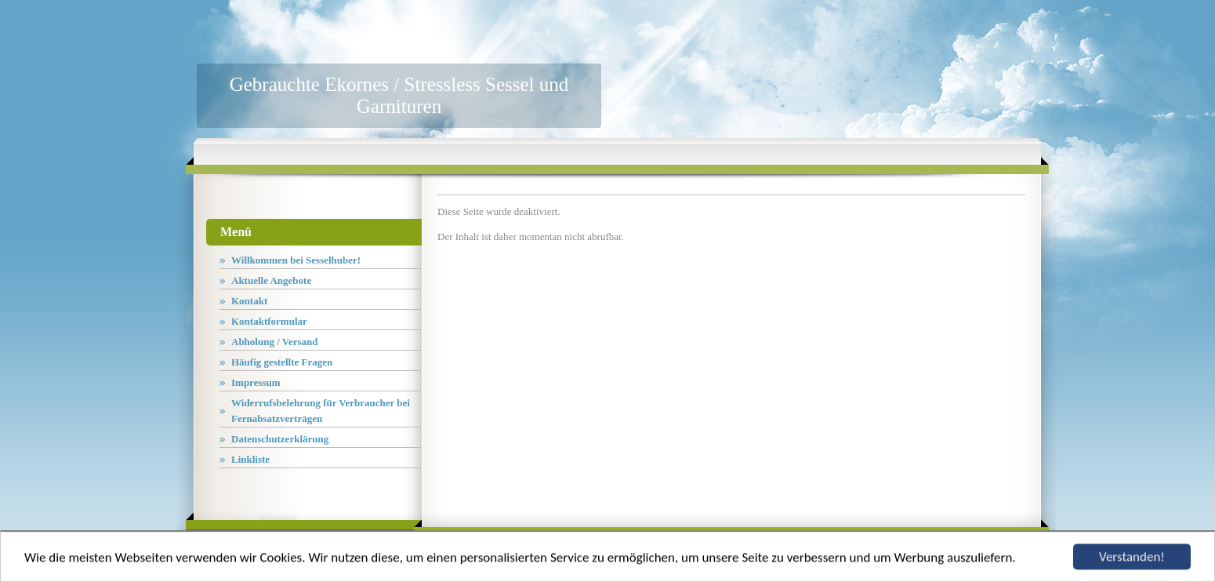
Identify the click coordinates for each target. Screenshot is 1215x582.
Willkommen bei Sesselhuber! (296, 260)
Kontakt (249, 301)
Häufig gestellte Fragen (281, 362)
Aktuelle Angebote (271, 280)
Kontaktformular (269, 321)
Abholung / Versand (274, 341)
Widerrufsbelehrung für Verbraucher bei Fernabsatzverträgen (320, 410)
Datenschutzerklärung (279, 439)
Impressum (256, 382)
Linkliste (250, 459)
